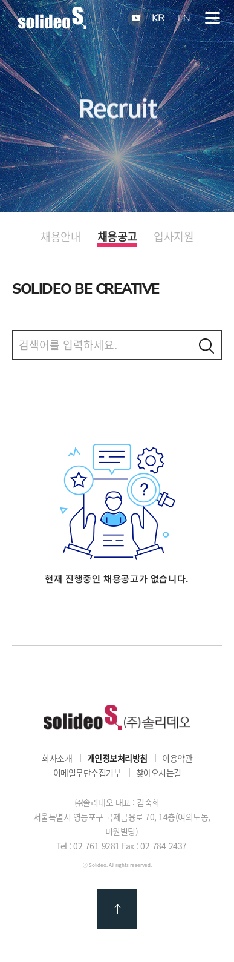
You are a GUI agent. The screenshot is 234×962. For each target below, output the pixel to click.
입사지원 (173, 236)
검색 (206, 346)
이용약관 (177, 758)
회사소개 (57, 758)
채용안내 (60, 236)
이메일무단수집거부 (87, 772)
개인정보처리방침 (117, 758)
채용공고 (117, 237)
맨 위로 (117, 909)
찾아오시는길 (158, 772)
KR (158, 18)
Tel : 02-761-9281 (88, 846)
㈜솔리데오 (117, 717)
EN (184, 18)
